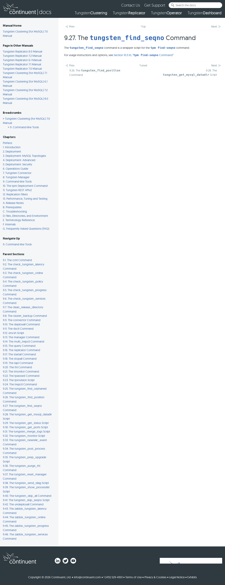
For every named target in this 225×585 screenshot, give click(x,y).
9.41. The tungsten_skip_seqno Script (26, 500)
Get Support (154, 5)
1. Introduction (12, 147)
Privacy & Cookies (155, 577)
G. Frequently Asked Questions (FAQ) (26, 228)
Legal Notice (177, 577)
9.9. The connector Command (21, 320)
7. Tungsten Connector (17, 173)
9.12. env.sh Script (13, 333)
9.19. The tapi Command (18, 363)
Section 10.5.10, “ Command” (143, 55)
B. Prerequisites (12, 207)
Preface (7, 143)
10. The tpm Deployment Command (25, 186)
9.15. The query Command (19, 346)
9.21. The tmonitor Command (21, 371)
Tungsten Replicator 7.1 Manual (22, 64)
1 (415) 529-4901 (113, 577)
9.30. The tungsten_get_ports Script (25, 427)
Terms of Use (133, 577)
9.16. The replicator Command (21, 350)
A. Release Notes (13, 203)
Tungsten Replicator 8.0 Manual (22, 51)
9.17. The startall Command (19, 354)
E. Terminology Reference (19, 220)
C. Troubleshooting (15, 211)
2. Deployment (12, 151)
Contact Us (130, 5)
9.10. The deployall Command (21, 324)
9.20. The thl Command (17, 367)
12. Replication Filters (15, 194)
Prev (72, 26)
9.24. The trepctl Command (20, 384)
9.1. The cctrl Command (17, 260)
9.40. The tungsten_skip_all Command (27, 496)
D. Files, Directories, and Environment (25, 216)
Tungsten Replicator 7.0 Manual (22, 68)
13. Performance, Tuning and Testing (25, 198)
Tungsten (91, 12)
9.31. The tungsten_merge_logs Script (26, 431)
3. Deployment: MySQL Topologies (24, 156)
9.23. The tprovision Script (19, 380)
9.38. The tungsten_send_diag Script (26, 483)
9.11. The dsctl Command (18, 328)
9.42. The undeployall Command (23, 504)
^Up (143, 26)
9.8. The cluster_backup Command (25, 316)
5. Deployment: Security (17, 164)
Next (214, 26)
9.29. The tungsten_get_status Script (26, 423)
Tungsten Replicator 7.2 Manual (22, 56)
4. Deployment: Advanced (19, 160)
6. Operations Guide (15, 168)
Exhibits (192, 577)
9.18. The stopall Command (20, 358)
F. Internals (9, 224)
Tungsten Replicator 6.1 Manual (22, 60)
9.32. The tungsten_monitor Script (24, 436)
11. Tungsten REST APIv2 (17, 190)
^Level (143, 65)
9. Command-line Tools (24, 127)
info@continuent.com (87, 577)
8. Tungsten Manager (16, 177)
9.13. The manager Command (21, 337)
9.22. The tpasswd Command (21, 376)
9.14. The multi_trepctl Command (23, 341)
